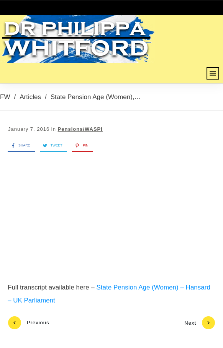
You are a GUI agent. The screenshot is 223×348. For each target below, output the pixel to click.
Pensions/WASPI (80, 129)
